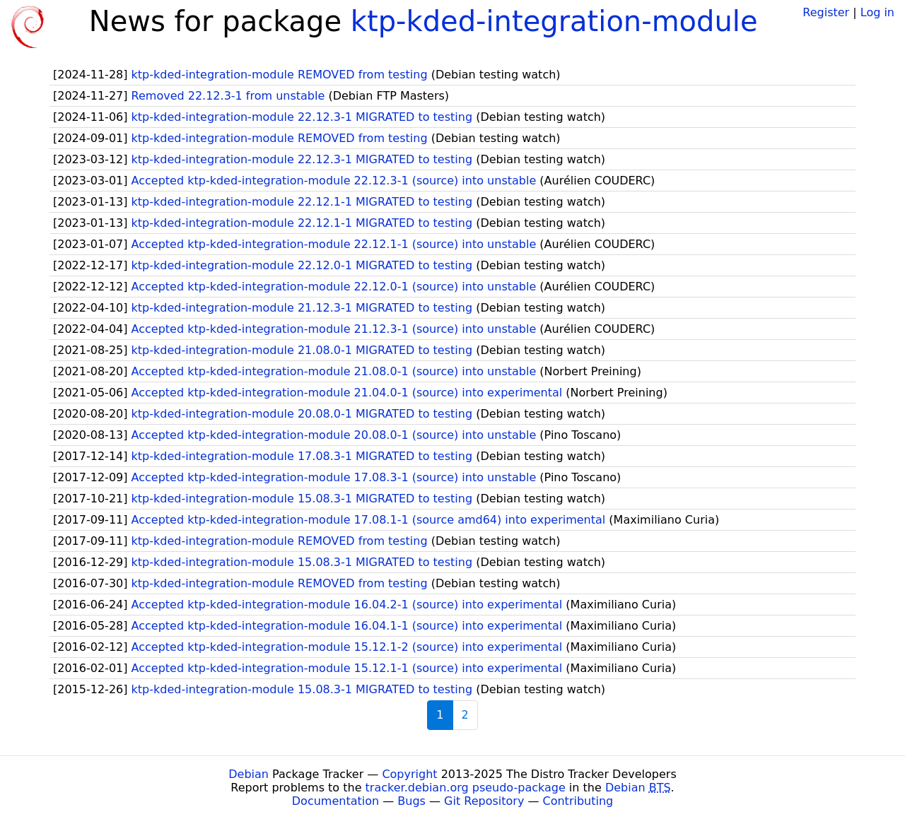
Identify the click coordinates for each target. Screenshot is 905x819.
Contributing (578, 801)
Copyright (409, 774)
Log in (877, 12)
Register (825, 12)
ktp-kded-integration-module (554, 21)
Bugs (411, 801)
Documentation (335, 801)
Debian (248, 774)
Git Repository (484, 801)
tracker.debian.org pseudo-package (466, 787)
